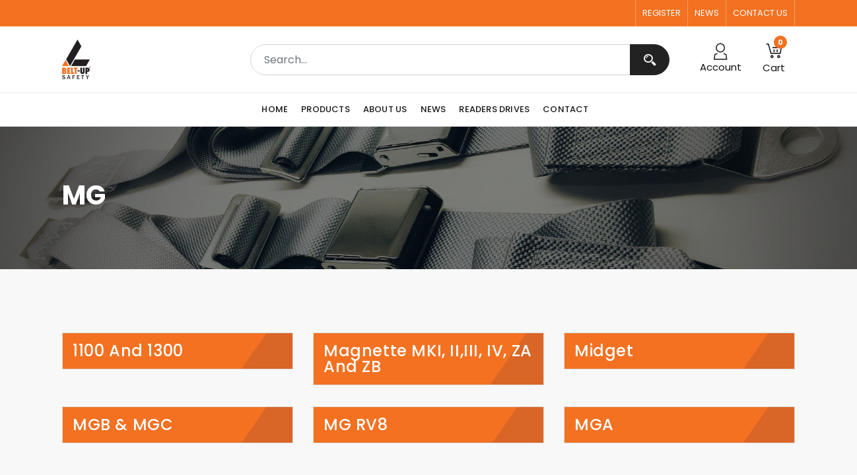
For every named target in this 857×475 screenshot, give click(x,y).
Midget (604, 351)
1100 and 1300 (128, 351)
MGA (594, 425)
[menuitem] (277, 109)
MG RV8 (356, 425)
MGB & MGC (123, 425)
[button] (774, 59)
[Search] (649, 59)
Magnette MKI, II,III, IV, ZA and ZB (428, 359)
